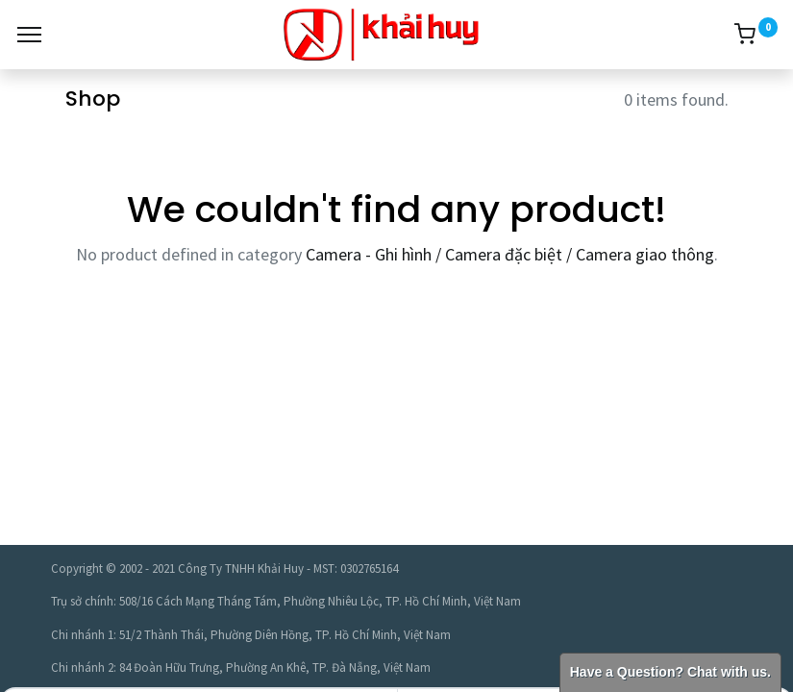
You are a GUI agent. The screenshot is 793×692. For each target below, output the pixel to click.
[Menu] (29, 34)
